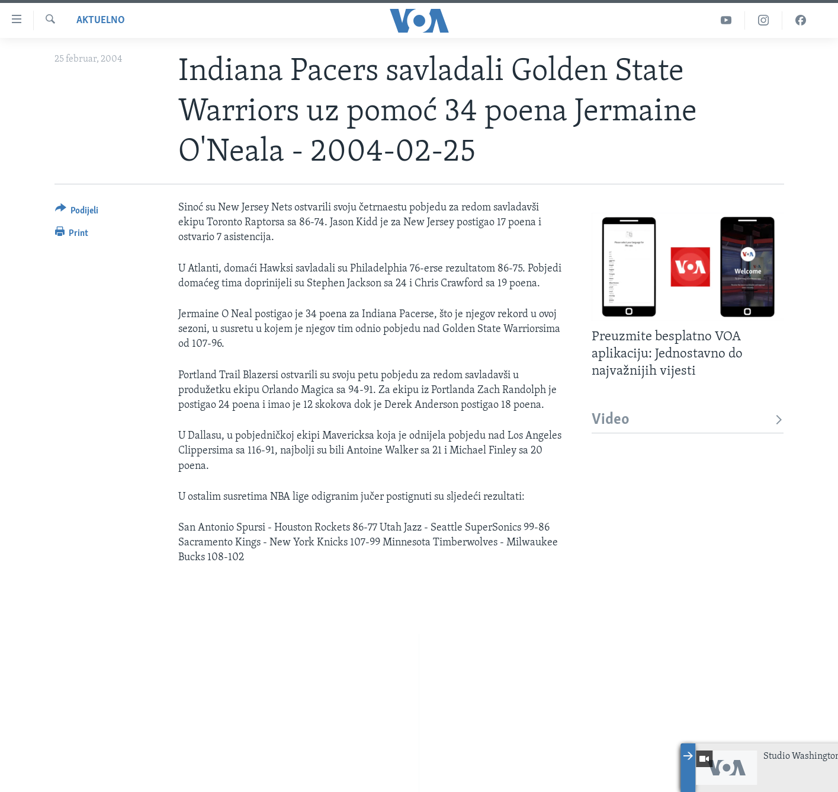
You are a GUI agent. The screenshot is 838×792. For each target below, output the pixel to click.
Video (688, 420)
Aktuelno (100, 20)
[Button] (77, 212)
